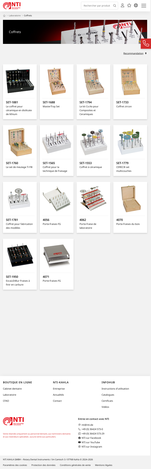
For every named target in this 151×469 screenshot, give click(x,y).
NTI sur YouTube (89, 442)
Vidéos (105, 407)
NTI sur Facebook (89, 438)
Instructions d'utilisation (115, 388)
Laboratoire (9, 394)
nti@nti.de (85, 424)
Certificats (107, 400)
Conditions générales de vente (75, 465)
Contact (57, 400)
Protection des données (43, 465)
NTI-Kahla (61, 382)
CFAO (6, 400)
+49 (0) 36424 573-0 (90, 429)
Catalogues (108, 394)
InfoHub (108, 382)
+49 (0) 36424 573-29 (91, 433)
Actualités (58, 394)
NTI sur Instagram (90, 446)
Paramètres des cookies (15, 465)
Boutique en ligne (17, 382)
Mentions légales (103, 465)
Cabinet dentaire (12, 388)
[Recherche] (115, 5)
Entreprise (59, 388)
